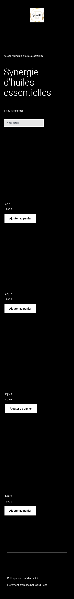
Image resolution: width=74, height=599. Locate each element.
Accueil (7, 56)
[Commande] (24, 123)
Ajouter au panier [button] (20, 218)
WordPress (41, 584)
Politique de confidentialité (22, 578)
